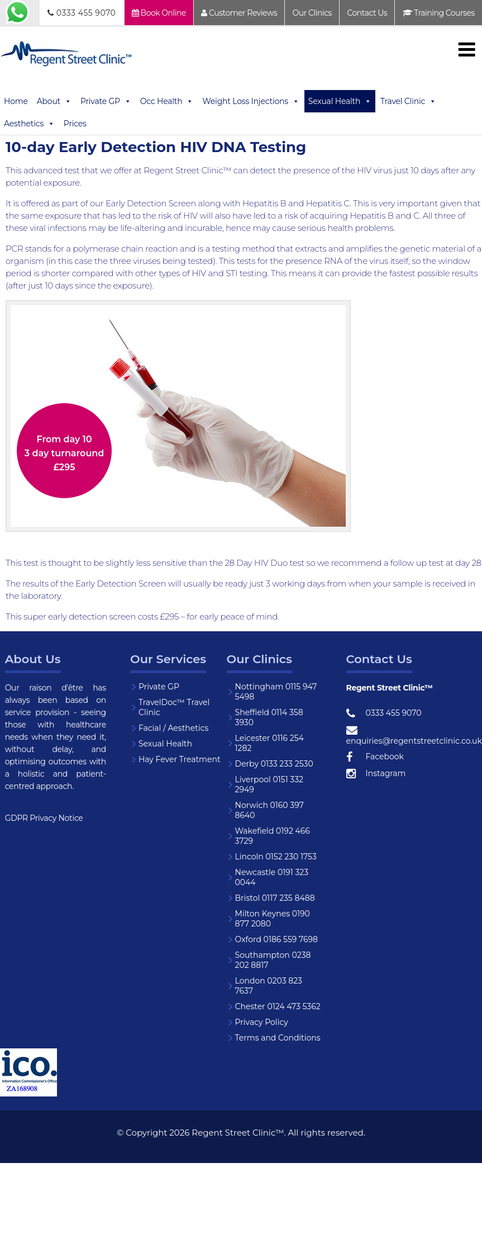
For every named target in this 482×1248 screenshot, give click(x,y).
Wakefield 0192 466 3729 (272, 836)
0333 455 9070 (81, 13)
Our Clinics (312, 13)
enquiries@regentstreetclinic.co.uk (399, 735)
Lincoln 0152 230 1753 (276, 857)
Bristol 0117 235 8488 (275, 898)
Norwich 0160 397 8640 (269, 810)
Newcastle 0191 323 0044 (272, 877)
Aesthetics (29, 124)
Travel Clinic (408, 101)
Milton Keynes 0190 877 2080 (272, 919)
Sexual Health (339, 101)
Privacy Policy (261, 1022)
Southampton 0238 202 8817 (273, 960)
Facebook (375, 757)
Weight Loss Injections (250, 101)
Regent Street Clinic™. (238, 1132)
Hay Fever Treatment (180, 759)
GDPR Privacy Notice (44, 818)
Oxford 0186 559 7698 (276, 939)
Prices (75, 124)
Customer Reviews (239, 13)
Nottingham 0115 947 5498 (276, 692)
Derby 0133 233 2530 (274, 764)
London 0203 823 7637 (268, 986)
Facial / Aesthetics (173, 728)
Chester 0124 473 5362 (278, 1006)
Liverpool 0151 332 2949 (269, 784)
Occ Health (167, 101)
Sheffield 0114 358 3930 (269, 717)
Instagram (376, 773)
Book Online (159, 13)
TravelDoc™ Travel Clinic (174, 707)
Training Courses (439, 13)
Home (16, 101)
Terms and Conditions (278, 1038)
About (54, 101)
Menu (466, 49)
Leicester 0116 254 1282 (269, 743)
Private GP (105, 101)
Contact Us (367, 13)
